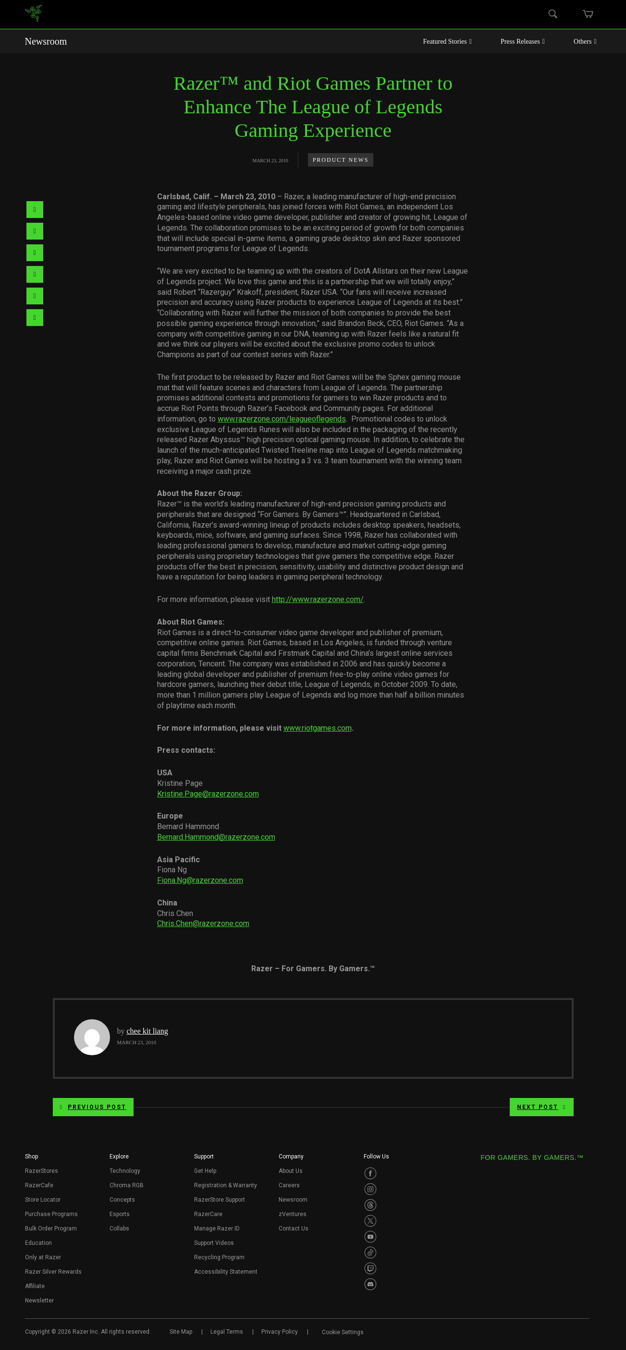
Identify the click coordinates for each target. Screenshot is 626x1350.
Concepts (122, 1199)
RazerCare (208, 1214)
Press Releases (523, 41)
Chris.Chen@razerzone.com (203, 923)
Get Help (205, 1171)
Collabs (119, 1228)
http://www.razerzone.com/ (318, 599)
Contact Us (293, 1228)
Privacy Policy (279, 1331)
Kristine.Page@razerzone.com (208, 793)
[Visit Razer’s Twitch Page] (370, 1268)
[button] (31, 1159)
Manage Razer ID (217, 1228)
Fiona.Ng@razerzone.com (200, 880)
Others (585, 41)
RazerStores (41, 1171)
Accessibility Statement (226, 1271)
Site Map (181, 1331)
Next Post (541, 1107)
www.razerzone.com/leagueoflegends (282, 418)
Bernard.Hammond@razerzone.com (216, 837)
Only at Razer (43, 1257)
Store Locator (43, 1199)
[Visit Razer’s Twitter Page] (370, 1221)
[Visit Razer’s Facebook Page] (370, 1173)
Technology (125, 1171)
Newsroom (46, 41)
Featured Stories (447, 41)
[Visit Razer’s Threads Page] (370, 1205)
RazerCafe (39, 1185)
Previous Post (93, 1107)
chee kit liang (147, 1031)
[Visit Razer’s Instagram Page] (370, 1189)
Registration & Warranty (225, 1185)
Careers (289, 1185)
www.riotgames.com (317, 728)
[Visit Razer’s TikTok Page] (370, 1252)
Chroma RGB (127, 1185)
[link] (33, 14)
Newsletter (39, 1300)
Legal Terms (226, 1331)
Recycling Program (219, 1257)
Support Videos (214, 1243)
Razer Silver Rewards (53, 1271)
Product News (341, 160)
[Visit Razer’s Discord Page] (370, 1284)
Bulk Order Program (51, 1228)
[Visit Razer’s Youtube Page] (370, 1236)
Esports (120, 1214)
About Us (291, 1171)
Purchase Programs (51, 1214)
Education (38, 1243)
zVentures (293, 1214)
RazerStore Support (219, 1199)
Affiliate (35, 1286)
